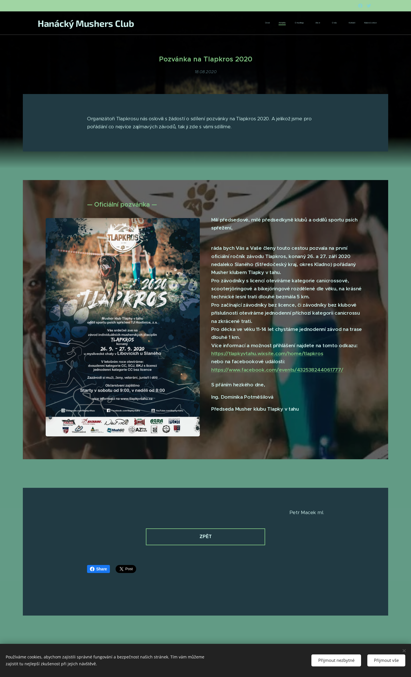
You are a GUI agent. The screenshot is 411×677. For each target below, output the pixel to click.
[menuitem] (315, 23)
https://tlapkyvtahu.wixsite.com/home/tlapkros (267, 353)
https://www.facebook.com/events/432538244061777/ (277, 369)
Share (98, 569)
